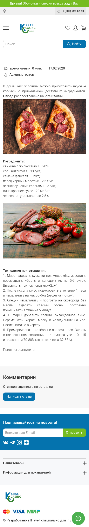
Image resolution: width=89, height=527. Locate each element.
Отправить (74, 432)
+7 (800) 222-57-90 (72, 11)
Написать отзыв (19, 396)
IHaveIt (35, 520)
